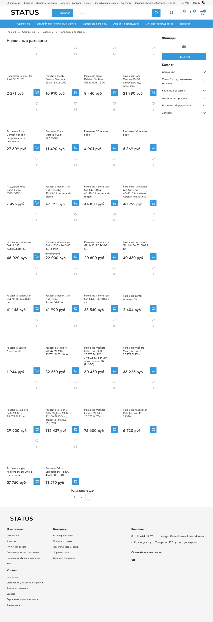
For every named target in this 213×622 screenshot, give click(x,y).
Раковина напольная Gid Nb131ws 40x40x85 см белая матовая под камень (135, 191)
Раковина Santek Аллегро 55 (132, 297)
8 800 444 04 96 (142, 536)
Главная (11, 32)
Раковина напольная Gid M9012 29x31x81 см (96, 245)
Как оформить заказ (106, 3)
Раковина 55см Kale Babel (96, 133)
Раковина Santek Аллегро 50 (16, 349)
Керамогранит (14, 605)
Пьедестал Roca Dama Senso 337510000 (16, 190)
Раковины (47, 32)
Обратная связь (61, 552)
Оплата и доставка (47, 3)
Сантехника (23, 24)
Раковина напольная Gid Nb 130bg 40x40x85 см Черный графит (97, 191)
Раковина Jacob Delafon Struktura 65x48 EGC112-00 (56, 79)
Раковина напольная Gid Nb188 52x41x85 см (19, 299)
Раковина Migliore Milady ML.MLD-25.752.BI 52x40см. (57, 351)
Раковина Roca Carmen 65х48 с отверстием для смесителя (16, 136)
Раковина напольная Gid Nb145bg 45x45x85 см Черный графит (58, 191)
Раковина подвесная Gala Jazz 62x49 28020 (135, 413)
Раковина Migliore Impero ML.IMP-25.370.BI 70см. (94, 413)
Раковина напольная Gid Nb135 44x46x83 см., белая (58, 245)
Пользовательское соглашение (23, 552)
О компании (14, 3)
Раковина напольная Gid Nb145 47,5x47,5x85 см (19, 245)
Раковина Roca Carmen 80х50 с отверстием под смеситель (132, 81)
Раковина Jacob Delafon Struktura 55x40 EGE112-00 (94, 79)
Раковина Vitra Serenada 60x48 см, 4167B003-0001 (57, 471)
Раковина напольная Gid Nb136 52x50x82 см (135, 245)
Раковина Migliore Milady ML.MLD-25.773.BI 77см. (133, 351)
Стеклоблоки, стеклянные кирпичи (56, 24)
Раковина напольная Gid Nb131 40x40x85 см (96, 299)
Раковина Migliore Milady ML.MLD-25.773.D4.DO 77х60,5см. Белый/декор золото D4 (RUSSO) (95, 356)
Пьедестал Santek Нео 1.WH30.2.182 (19, 77)
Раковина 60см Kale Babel (135, 133)
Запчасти (184, 24)
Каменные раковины (95, 24)
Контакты (126, 3)
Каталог (28, 3)
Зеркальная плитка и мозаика (22, 599)
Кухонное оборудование (158, 24)
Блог (9, 563)
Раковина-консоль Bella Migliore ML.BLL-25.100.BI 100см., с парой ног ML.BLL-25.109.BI (58, 416)
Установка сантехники (64, 558)
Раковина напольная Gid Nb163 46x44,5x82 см (58, 299)
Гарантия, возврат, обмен (66, 546)
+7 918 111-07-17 (194, 3)
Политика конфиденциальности (23, 558)
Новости (138, 3)
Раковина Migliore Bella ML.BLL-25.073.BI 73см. (17, 413)
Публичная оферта (16, 546)
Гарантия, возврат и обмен (76, 3)
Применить (184, 57)
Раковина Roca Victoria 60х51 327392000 (54, 134)
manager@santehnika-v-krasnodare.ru (181, 536)
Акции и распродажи (126, 24)
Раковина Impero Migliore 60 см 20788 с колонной (19, 471)
